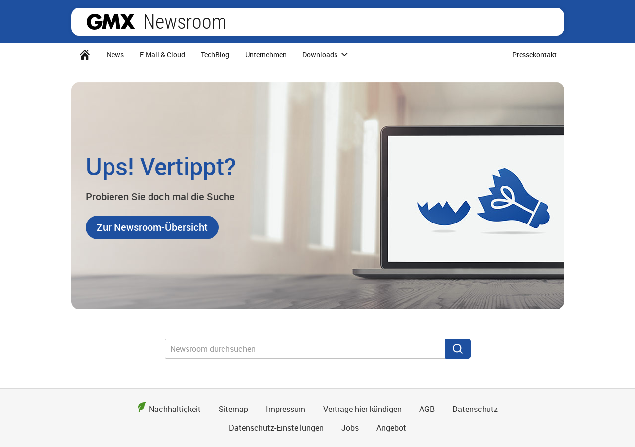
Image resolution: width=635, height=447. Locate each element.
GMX (111, 22)
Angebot (391, 427)
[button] (152, 227)
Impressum (285, 409)
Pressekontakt (534, 54)
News (115, 54)
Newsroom (184, 22)
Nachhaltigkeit (175, 409)
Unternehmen (266, 54)
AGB (427, 409)
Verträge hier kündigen (362, 409)
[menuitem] (85, 55)
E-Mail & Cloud (162, 54)
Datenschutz (475, 409)
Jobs (350, 427)
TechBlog (215, 54)
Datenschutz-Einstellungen (276, 427)
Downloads (326, 55)
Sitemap (233, 409)
